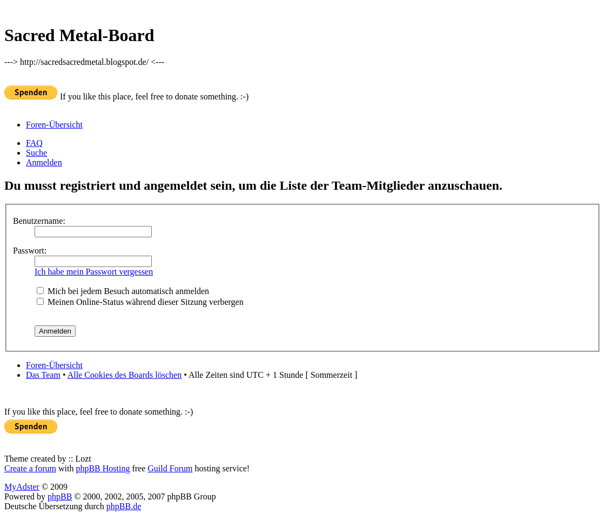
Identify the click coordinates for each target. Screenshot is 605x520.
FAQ (34, 143)
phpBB (60, 496)
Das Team (43, 374)
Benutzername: (39, 220)
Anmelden (44, 162)
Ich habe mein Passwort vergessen (94, 271)
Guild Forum (169, 468)
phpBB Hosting (103, 468)
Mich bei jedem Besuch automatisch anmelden (123, 291)
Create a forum (30, 468)
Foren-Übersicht (54, 124)
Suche (36, 152)
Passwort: (29, 250)
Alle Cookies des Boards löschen (125, 374)
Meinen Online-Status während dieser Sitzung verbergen (140, 301)
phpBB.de (123, 506)
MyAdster (21, 486)
